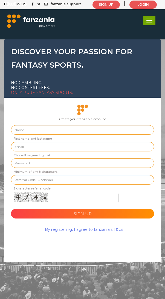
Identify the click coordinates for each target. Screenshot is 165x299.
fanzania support (62, 4)
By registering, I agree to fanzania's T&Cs (84, 229)
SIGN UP (106, 4)
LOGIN (143, 4)
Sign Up (83, 213)
